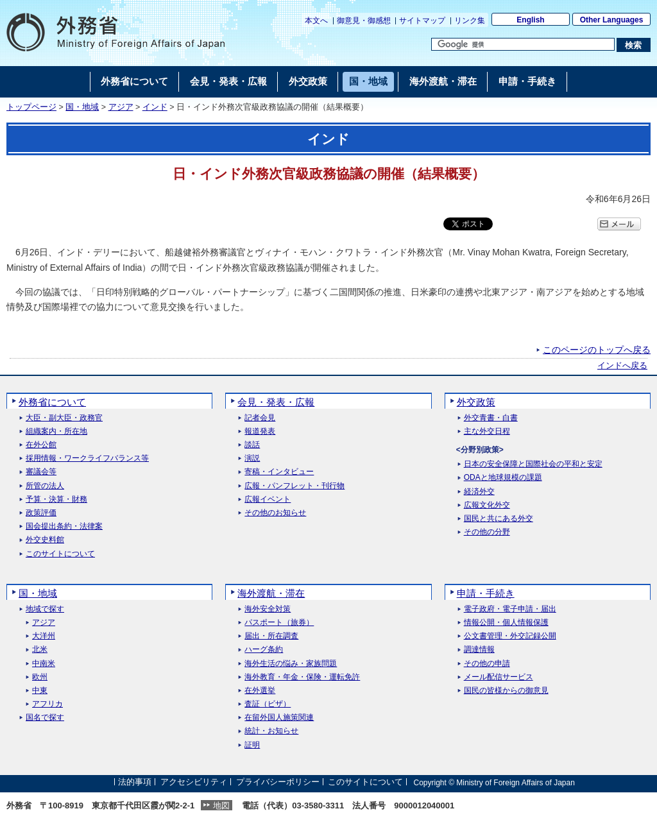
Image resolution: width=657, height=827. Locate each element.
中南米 (43, 664)
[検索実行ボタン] (634, 45)
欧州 (39, 677)
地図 (221, 805)
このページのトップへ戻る (597, 349)
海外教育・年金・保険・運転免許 (302, 677)
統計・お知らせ (271, 731)
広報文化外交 (487, 505)
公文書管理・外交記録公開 (510, 636)
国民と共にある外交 (498, 519)
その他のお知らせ (275, 513)
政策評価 (41, 513)
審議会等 (41, 472)
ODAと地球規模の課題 (503, 477)
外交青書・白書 (491, 418)
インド (154, 107)
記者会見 (259, 418)
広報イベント (267, 499)
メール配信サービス (498, 677)
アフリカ (47, 704)
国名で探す (45, 717)
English (530, 19)
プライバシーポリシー (278, 782)
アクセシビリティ (193, 782)
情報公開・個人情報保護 (506, 622)
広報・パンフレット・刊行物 (294, 486)
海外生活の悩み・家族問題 (290, 664)
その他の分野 (487, 532)
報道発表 (259, 431)
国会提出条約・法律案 (64, 526)
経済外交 (479, 492)
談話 (252, 445)
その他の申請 (487, 664)
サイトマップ (422, 20)
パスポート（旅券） (279, 622)
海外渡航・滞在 (271, 593)
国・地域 (82, 107)
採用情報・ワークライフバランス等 (87, 458)
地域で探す (45, 609)
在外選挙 (259, 690)
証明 (252, 745)
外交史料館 (45, 540)
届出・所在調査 (271, 636)
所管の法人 (45, 486)
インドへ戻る (622, 365)
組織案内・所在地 (56, 431)
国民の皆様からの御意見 (506, 690)
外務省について (52, 401)
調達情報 (479, 649)
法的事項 (134, 782)
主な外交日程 (487, 431)
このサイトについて (60, 554)
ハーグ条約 (263, 649)
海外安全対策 (267, 609)
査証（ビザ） (267, 704)
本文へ (316, 20)
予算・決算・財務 (56, 499)
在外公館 (41, 445)
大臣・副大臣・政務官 (64, 418)
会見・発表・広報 (275, 401)
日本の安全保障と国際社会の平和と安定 (533, 464)
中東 (39, 690)
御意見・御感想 (364, 20)
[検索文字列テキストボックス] (523, 44)
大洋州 (43, 636)
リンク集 (469, 20)
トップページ (31, 107)
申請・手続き (486, 593)
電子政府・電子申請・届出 (510, 609)
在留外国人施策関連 (279, 717)
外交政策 (476, 401)
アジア (120, 107)
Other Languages (612, 19)
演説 (252, 458)
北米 (39, 649)
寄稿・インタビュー (279, 472)
